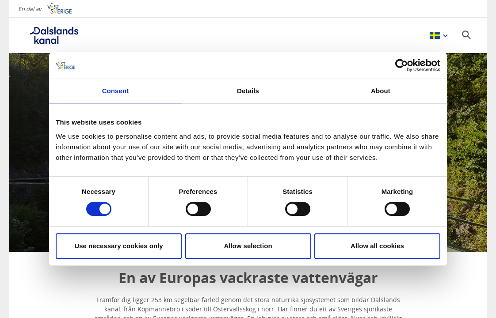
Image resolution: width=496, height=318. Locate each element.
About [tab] (380, 91)
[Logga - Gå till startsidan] (53, 35)
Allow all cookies (377, 246)
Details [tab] (248, 91)
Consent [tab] (115, 91)
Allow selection (248, 246)
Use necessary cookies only (118, 246)
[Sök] (466, 35)
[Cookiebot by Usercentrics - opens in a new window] (401, 65)
